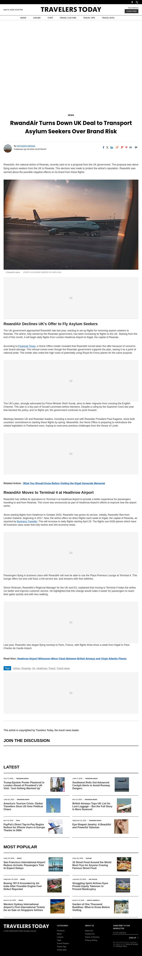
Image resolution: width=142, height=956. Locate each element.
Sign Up (132, 938)
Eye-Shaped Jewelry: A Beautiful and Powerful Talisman (91, 826)
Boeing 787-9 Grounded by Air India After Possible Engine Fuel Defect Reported (23, 886)
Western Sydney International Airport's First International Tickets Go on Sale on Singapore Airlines (24, 907)
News (71, 115)
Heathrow (41, 668)
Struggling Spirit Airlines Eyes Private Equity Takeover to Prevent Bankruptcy (90, 886)
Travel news (63, 668)
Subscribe (131, 11)
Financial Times (27, 346)
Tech (18, 820)
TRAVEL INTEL (108, 17)
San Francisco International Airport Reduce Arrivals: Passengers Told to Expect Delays (24, 865)
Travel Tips (61, 947)
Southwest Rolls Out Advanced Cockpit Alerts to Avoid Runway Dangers (91, 785)
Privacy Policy (91, 940)
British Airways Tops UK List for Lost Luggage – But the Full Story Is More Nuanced (92, 806)
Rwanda (26, 668)
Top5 (59, 940)
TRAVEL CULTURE (68, 17)
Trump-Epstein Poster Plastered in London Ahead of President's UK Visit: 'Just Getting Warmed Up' (24, 785)
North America (93, 900)
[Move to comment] (136, 147)
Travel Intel (61, 950)
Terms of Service (92, 937)
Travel (51, 668)
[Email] (130, 147)
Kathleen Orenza (26, 145)
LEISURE (37, 17)
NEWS (23, 17)
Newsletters (133, 7)
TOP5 (50, 17)
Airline (16, 668)
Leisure (89, 858)
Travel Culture (63, 943)
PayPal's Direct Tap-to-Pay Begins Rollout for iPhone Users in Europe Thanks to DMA (24, 827)
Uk (33, 668)
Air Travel (93, 879)
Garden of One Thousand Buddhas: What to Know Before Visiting (91, 907)
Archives (61, 931)
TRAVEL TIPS (89, 17)
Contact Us (90, 934)
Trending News (22, 778)
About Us (89, 931)
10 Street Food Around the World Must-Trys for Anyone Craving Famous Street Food (91, 865)
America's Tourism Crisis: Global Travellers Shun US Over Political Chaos (23, 806)
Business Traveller (27, 521)
